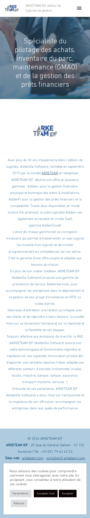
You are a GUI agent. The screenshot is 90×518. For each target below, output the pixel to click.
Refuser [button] (19, 503)
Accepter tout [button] (46, 493)
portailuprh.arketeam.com (66, 458)
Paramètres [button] (20, 493)
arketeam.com (32, 458)
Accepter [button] (68, 493)
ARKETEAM (50, 173)
